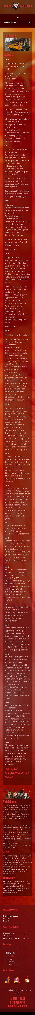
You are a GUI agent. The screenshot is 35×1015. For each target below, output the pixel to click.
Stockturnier (7, 936)
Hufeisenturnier (8, 933)
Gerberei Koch (8, 890)
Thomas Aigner (22, 884)
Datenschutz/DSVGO (10, 916)
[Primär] (17, 18)
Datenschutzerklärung (12, 990)
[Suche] (17, 22)
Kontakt (6, 921)
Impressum (7, 918)
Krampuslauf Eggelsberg (12, 938)
